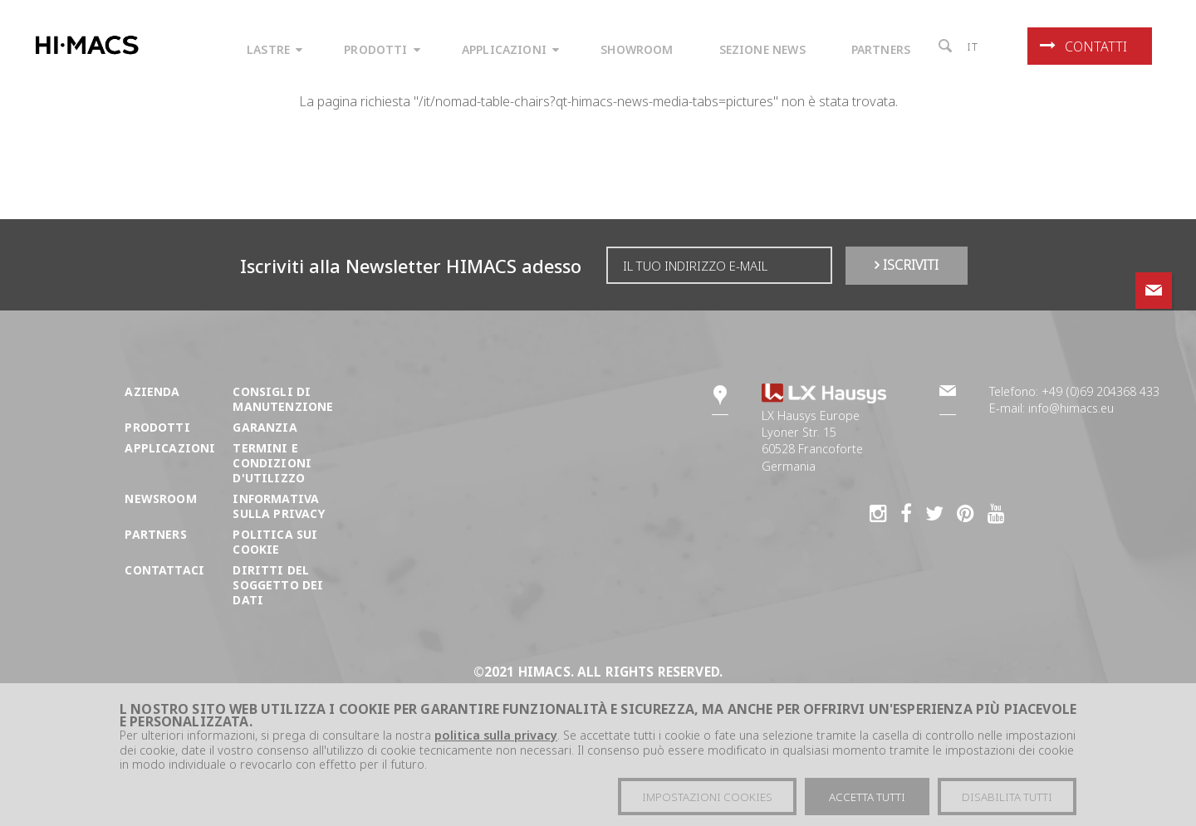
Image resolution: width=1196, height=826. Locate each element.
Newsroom (160, 498)
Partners (155, 534)
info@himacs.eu (1071, 408)
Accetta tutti (867, 796)
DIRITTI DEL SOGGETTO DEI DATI (278, 585)
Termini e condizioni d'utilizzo (272, 463)
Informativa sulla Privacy (278, 506)
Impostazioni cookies (707, 796)
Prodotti (157, 427)
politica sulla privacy (495, 735)
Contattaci (164, 570)
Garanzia (265, 427)
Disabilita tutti (1007, 796)
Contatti (1083, 46)
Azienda (152, 391)
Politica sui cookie (275, 541)
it (973, 46)
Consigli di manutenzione (283, 399)
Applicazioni (170, 448)
